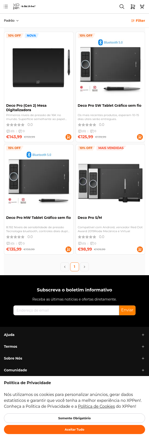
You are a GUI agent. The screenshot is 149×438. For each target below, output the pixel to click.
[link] (17, 6)
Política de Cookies (96, 406)
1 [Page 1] (74, 266)
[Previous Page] (64, 266)
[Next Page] (84, 266)
